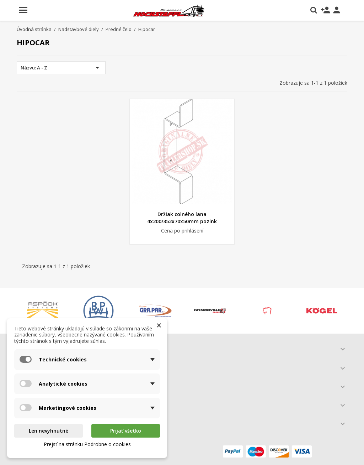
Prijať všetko (125, 430)
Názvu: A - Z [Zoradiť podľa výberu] (61, 67)
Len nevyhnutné (48, 430)
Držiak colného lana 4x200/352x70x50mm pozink (182, 218)
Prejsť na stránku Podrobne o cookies (87, 444)
